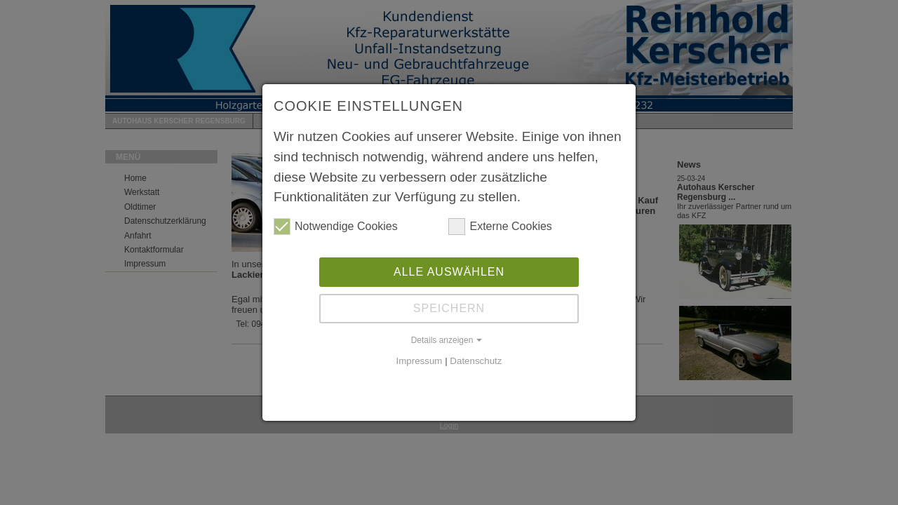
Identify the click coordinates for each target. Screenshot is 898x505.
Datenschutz (476, 361)
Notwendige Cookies (336, 226)
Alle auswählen (449, 272)
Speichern (449, 308)
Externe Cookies (499, 226)
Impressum (419, 361)
